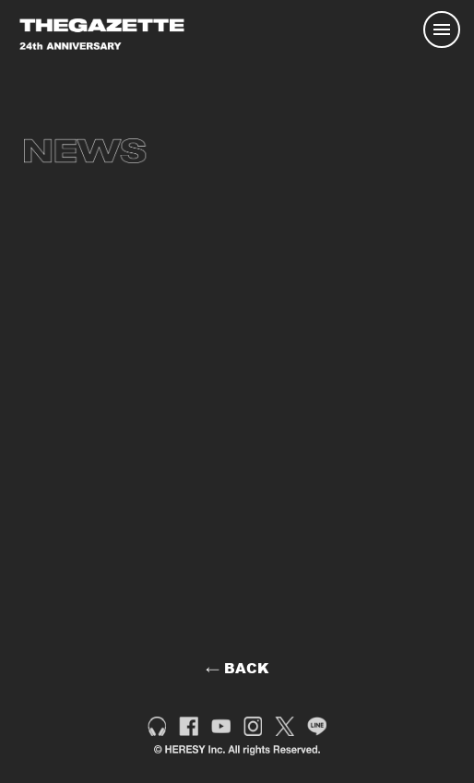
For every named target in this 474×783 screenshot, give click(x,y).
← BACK (237, 668)
